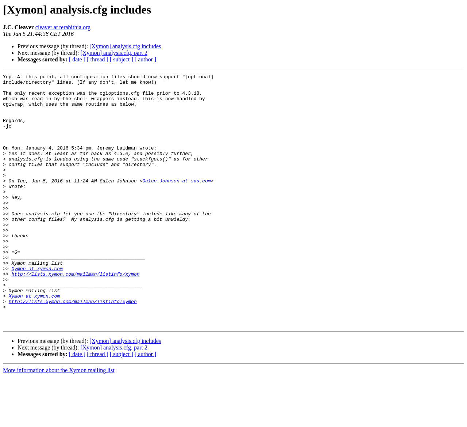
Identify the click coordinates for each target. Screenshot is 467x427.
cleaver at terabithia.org (62, 27)
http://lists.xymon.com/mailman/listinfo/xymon (75, 314)
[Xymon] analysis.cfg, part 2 (113, 53)
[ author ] (146, 59)
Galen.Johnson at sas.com (176, 202)
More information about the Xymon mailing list (59, 420)
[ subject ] (121, 59)
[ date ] (77, 59)
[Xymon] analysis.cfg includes (125, 46)
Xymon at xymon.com (36, 308)
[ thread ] (97, 59)
